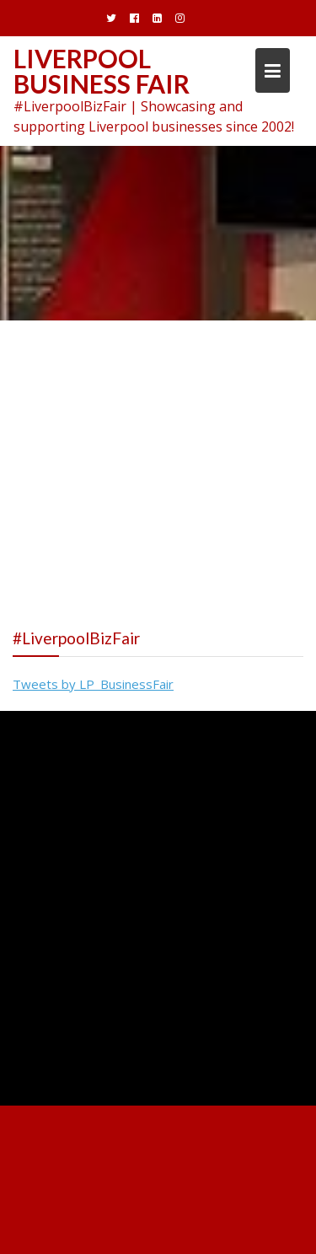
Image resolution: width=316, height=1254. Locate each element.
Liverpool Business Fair (101, 71)
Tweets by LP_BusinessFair (93, 683)
